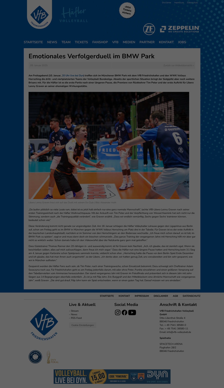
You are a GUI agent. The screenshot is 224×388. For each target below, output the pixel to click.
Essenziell (77, 17)
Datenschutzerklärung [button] (114, 55)
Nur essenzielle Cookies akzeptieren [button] (112, 38)
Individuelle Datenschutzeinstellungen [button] (112, 48)
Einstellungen (77, 10)
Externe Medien (142, 17)
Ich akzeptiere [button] (112, 29)
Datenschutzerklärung (95, 7)
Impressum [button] (128, 55)
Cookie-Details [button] (97, 55)
